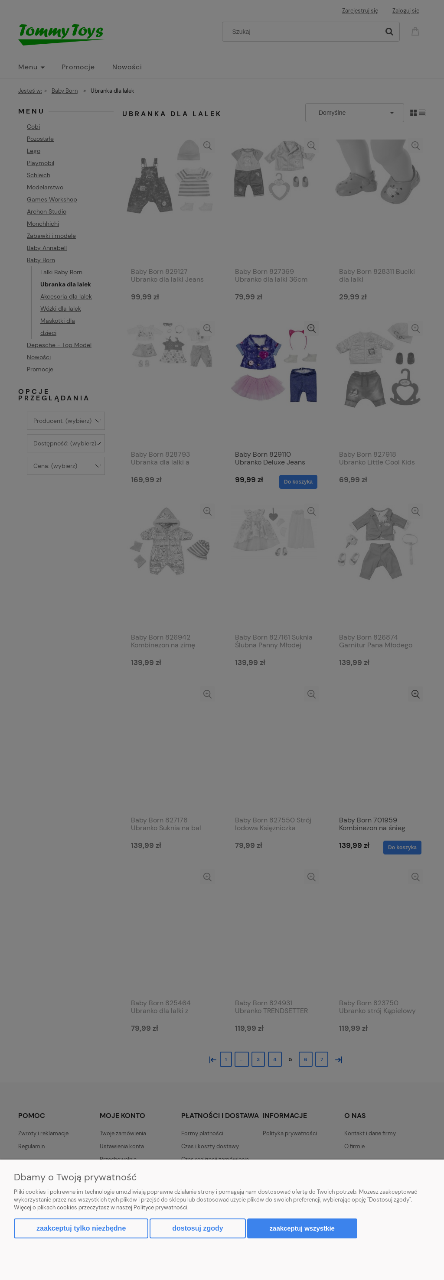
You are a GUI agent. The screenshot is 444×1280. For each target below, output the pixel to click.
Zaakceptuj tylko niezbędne (81, 1228)
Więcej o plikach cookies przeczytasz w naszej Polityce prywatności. (101, 1207)
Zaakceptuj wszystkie (302, 1228)
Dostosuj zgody (197, 1228)
